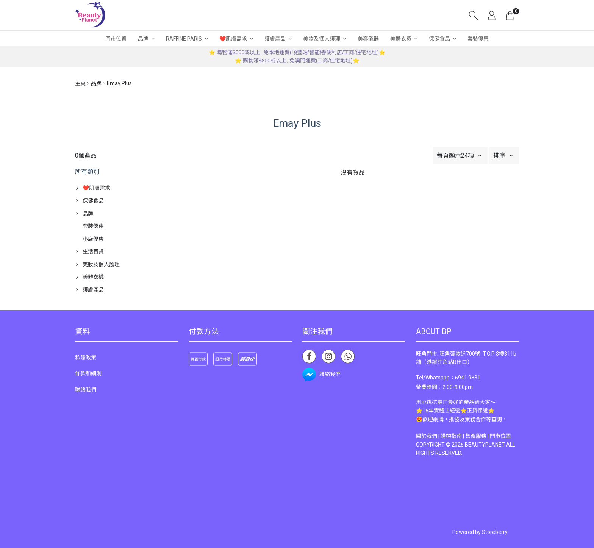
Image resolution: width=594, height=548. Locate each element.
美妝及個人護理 (321, 39)
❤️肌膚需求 (233, 39)
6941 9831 (467, 378)
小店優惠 (93, 239)
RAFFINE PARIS (184, 39)
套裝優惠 (478, 39)
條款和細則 (88, 373)
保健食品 (439, 39)
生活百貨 (93, 251)
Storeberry (495, 532)
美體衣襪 (400, 39)
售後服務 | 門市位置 (488, 436)
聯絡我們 (85, 390)
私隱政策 (85, 357)
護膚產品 (275, 39)
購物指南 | (453, 436)
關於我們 (426, 436)
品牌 (143, 39)
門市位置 (116, 39)
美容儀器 (368, 39)
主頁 (80, 83)
